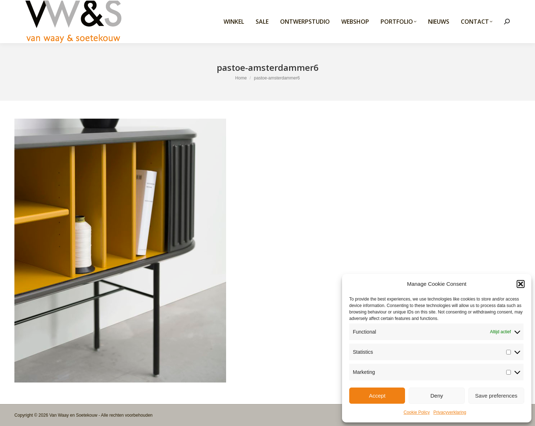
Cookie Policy (417, 412)
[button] (520, 284)
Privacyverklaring (449, 412)
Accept (377, 396)
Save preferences (496, 396)
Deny (436, 396)
